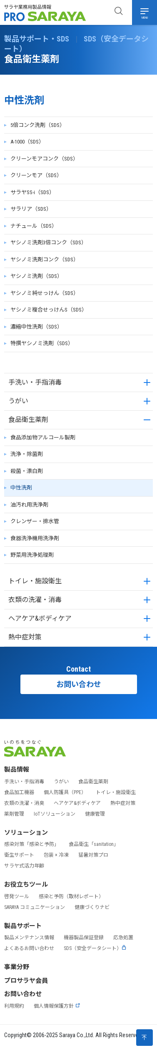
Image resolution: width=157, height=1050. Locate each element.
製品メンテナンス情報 (29, 937)
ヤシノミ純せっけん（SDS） (44, 293)
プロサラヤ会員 (26, 980)
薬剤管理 (14, 814)
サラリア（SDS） (31, 209)
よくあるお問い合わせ (29, 948)
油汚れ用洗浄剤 (29, 505)
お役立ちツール (26, 884)
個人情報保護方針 (57, 1006)
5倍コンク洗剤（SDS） (37, 125)
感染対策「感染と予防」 (31, 844)
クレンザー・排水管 (34, 521)
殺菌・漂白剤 (26, 471)
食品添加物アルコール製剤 (42, 437)
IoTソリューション (54, 814)
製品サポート (23, 926)
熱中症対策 (25, 637)
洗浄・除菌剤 (26, 454)
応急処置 (123, 937)
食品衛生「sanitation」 (94, 844)
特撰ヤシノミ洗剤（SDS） (41, 343)
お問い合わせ (78, 684)
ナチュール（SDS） (33, 226)
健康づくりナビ (92, 907)
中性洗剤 (21, 488)
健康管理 (95, 814)
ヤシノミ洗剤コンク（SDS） (44, 259)
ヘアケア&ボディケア (40, 618)
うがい (18, 401)
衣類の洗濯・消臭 (24, 803)
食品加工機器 (19, 792)
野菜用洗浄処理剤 (32, 555)
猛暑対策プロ (93, 855)
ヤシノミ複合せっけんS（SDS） (48, 310)
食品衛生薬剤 (28, 420)
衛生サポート (19, 855)
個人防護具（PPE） (65, 792)
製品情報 (16, 769)
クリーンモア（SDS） (36, 175)
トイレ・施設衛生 (35, 581)
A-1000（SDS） (27, 142)
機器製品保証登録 (84, 937)
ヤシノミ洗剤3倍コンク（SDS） (48, 242)
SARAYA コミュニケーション (34, 907)
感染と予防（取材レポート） (71, 896)
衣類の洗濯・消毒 (35, 600)
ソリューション (26, 832)
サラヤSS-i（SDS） (32, 192)
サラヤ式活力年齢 (24, 866)
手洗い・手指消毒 (35, 382)
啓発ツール (16, 896)
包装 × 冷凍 (56, 855)
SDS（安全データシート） (95, 948)
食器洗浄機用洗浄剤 (34, 538)
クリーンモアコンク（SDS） (44, 159)
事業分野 (16, 967)
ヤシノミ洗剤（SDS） (36, 276)
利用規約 (14, 1006)
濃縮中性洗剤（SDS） (36, 327)
